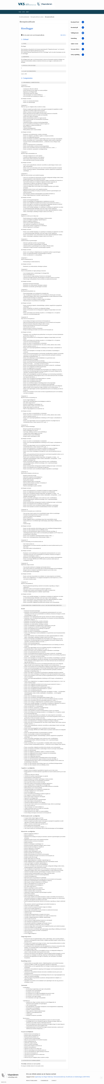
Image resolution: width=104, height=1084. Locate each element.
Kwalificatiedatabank (24, 17)
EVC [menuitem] (23, 12)
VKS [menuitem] (20, 12)
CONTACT (54, 1080)
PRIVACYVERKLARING (31, 1080)
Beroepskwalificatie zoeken (37, 17)
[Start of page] (101, 1077)
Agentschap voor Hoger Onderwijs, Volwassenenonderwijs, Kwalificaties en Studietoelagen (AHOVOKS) (62, 1076)
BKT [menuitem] (27, 12)
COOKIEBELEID (44, 1080)
